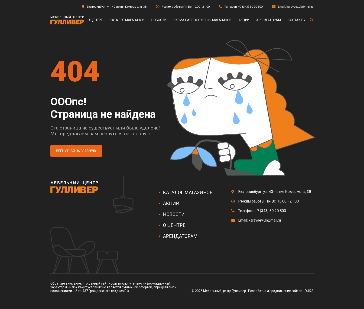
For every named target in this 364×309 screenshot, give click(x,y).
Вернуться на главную (76, 151)
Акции (243, 20)
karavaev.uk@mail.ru (300, 6)
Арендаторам (268, 20)
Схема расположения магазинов (202, 20)
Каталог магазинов (127, 20)
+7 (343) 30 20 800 (250, 6)
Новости (158, 20)
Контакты (296, 20)
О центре (95, 20)
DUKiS (309, 291)
